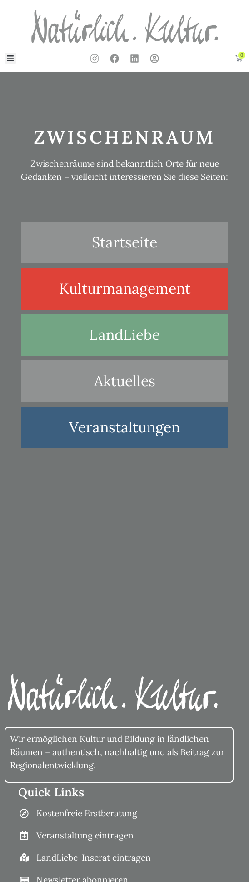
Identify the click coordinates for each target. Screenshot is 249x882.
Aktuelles (124, 381)
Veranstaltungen (124, 427)
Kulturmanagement (124, 288)
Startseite (124, 242)
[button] (10, 58)
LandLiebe (124, 334)
